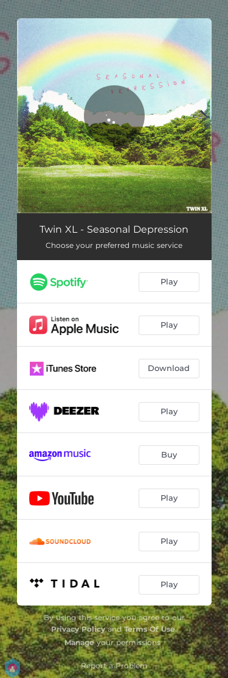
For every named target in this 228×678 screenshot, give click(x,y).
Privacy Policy (78, 629)
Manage (79, 642)
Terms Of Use (149, 629)
